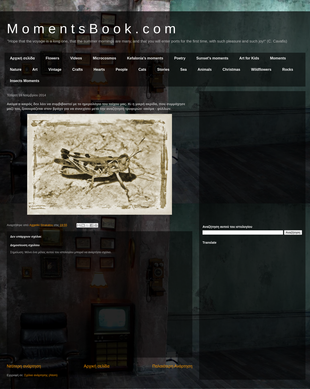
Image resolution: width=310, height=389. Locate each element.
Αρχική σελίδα (22, 58)
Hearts (99, 69)
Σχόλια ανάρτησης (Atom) (40, 375)
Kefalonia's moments (145, 58)
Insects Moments (24, 81)
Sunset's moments (212, 58)
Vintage (55, 69)
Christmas (231, 69)
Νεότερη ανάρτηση (24, 366)
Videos (76, 58)
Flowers (52, 58)
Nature (15, 69)
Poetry (180, 58)
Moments (278, 58)
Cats (142, 69)
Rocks (287, 69)
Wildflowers (261, 69)
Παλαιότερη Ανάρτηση (172, 366)
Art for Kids (249, 58)
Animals (205, 69)
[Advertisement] (252, 126)
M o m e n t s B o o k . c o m (91, 28)
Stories (163, 69)
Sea (183, 69)
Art (35, 69)
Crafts (77, 69)
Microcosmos (104, 58)
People (121, 69)
